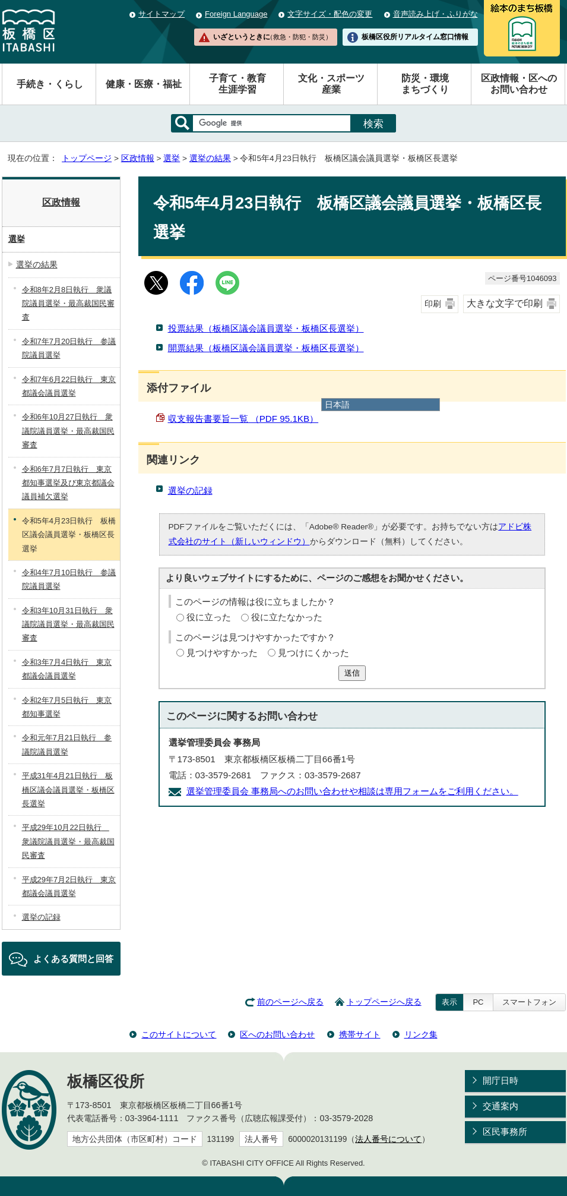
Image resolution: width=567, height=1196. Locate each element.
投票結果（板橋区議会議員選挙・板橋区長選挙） (266, 328)
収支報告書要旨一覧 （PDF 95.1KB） (243, 419)
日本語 (337, 404)
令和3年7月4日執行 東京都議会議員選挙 (67, 669)
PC (478, 1002)
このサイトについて (178, 1034)
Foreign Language (236, 14)
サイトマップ (161, 14)
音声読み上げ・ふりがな (435, 14)
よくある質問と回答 (73, 959)
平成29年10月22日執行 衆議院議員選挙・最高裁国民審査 (68, 841)
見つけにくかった (313, 653)
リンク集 (421, 1034)
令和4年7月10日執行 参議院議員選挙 (69, 579)
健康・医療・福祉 (144, 84)
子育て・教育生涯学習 (237, 83)
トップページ (87, 158)
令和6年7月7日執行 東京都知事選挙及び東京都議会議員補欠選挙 (68, 483)
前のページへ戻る (290, 1002)
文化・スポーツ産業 (331, 83)
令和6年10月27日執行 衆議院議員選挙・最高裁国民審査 (68, 430)
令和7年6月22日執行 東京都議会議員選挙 (69, 386)
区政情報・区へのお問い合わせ (519, 83)
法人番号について (388, 1139)
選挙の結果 (210, 158)
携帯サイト (360, 1034)
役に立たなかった (286, 617)
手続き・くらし (50, 84)
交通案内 (500, 1106)
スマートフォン (529, 1002)
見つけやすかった (222, 653)
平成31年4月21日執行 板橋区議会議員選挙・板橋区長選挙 (68, 789)
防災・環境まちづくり (425, 83)
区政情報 (137, 158)
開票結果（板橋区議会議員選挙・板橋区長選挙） (266, 348)
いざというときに (272, 37)
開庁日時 (500, 1080)
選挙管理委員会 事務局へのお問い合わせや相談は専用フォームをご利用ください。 (352, 791)
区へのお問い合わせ (277, 1034)
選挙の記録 (190, 490)
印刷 (433, 303)
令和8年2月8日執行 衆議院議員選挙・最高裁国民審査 (68, 303)
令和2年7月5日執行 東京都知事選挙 (67, 707)
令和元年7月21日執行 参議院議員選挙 (67, 744)
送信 (352, 672)
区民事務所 (505, 1131)
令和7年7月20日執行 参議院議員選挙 (69, 348)
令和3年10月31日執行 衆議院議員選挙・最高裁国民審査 (68, 624)
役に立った (208, 617)
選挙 (171, 158)
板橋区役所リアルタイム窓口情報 (415, 37)
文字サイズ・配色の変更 (329, 14)
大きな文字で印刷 (505, 303)
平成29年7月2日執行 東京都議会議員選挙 (69, 886)
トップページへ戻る (384, 1002)
